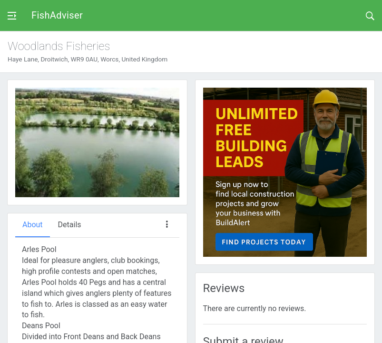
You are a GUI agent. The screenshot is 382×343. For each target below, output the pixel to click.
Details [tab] (69, 224)
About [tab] (32, 224)
